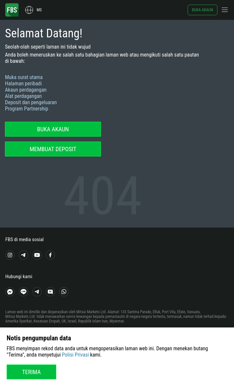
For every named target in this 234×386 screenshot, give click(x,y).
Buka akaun (202, 10)
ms (39, 10)
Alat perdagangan (23, 96)
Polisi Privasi (75, 355)
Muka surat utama (24, 77)
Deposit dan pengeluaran (31, 102)
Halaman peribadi (23, 83)
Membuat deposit (52, 149)
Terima (31, 371)
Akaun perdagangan (26, 90)
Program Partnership (26, 109)
